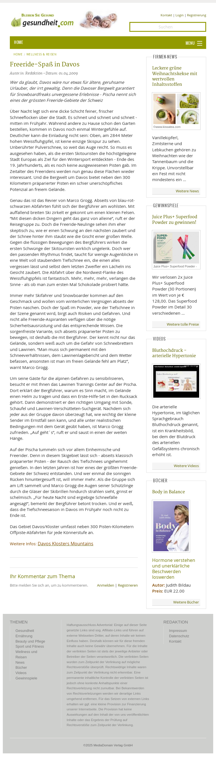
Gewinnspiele (26, 678)
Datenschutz (179, 636)
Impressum (178, 631)
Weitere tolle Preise (183, 324)
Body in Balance (168, 492)
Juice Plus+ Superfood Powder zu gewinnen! (174, 219)
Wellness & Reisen (41, 54)
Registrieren (128, 585)
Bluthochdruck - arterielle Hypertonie (174, 353)
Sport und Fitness (29, 646)
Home (18, 54)
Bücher (21, 667)
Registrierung (196, 15)
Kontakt (166, 15)
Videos (20, 673)
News (19, 662)
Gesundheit (24, 631)
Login (180, 15)
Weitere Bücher (186, 602)
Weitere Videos (186, 465)
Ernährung (23, 636)
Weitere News (187, 191)
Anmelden (105, 585)
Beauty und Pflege (30, 641)
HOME (18, 42)
